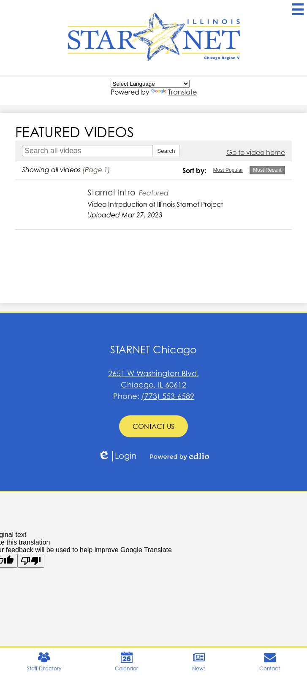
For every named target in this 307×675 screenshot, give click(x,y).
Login (117, 456)
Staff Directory (44, 661)
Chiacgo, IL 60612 (153, 378)
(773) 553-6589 (167, 396)
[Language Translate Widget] (150, 84)
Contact (269, 661)
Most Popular (228, 170)
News (199, 661)
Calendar (126, 661)
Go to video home (255, 152)
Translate (174, 92)
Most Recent (267, 170)
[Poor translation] (30, 561)
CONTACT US (153, 426)
